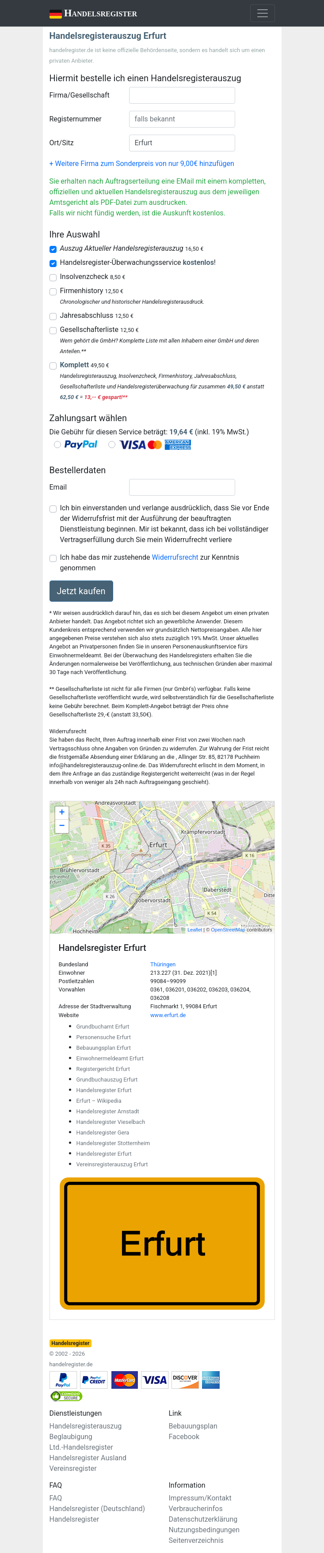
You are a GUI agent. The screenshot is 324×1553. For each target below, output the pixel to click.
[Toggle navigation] (262, 13)
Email (58, 487)
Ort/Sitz (62, 143)
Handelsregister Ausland (88, 1458)
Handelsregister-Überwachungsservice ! (138, 262)
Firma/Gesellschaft (80, 95)
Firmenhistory (91, 290)
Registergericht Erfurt (103, 1069)
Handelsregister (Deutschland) (97, 1508)
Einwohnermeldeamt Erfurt (110, 1058)
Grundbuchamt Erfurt (103, 1026)
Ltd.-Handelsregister (81, 1447)
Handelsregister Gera (103, 1132)
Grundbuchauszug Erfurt (107, 1079)
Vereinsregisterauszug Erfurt (112, 1164)
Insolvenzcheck (93, 276)
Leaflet (194, 929)
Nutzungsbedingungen (204, 1530)
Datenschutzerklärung (203, 1519)
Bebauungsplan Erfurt (103, 1047)
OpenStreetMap (228, 929)
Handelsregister (87, 14)
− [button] (62, 826)
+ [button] (62, 813)
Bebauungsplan (193, 1426)
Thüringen (162, 964)
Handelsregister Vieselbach (110, 1122)
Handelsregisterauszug (86, 1426)
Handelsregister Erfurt (104, 1090)
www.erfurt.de (168, 1015)
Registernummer (76, 119)
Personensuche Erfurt (103, 1037)
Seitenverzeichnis (196, 1540)
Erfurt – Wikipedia (99, 1100)
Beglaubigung (71, 1436)
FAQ (56, 1498)
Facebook (184, 1436)
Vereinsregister (73, 1468)
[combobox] (182, 95)
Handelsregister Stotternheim (113, 1143)
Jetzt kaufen (81, 591)
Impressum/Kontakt (200, 1498)
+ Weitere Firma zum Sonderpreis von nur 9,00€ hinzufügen (142, 163)
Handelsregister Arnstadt (107, 1111)
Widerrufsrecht (175, 557)
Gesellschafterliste (99, 329)
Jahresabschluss (96, 315)
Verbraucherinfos (196, 1508)
